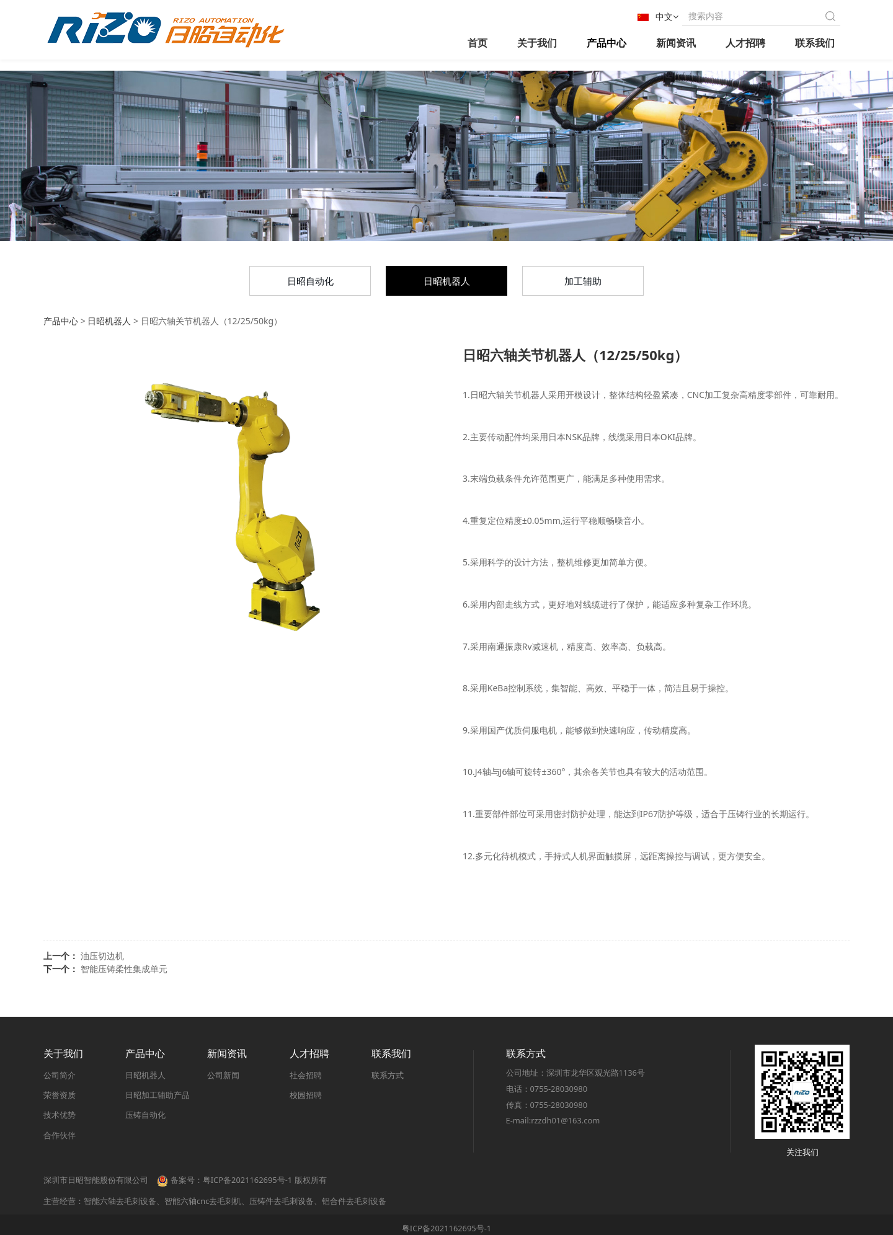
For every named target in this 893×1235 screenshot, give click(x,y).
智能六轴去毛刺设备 (120, 1200)
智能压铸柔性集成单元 (124, 969)
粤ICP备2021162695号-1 (446, 1228)
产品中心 (606, 43)
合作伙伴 (59, 1135)
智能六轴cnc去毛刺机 (202, 1200)
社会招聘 (306, 1075)
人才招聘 (745, 43)
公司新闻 (223, 1075)
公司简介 (59, 1075)
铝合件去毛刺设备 (354, 1200)
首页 (477, 43)
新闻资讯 (676, 43)
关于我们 (537, 43)
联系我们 (815, 43)
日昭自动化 (310, 281)
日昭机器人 (447, 281)
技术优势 (59, 1115)
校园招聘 (306, 1094)
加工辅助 (583, 281)
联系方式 (387, 1075)
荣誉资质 (59, 1094)
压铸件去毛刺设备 (281, 1200)
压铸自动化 (145, 1115)
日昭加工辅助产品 (157, 1094)
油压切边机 (102, 956)
